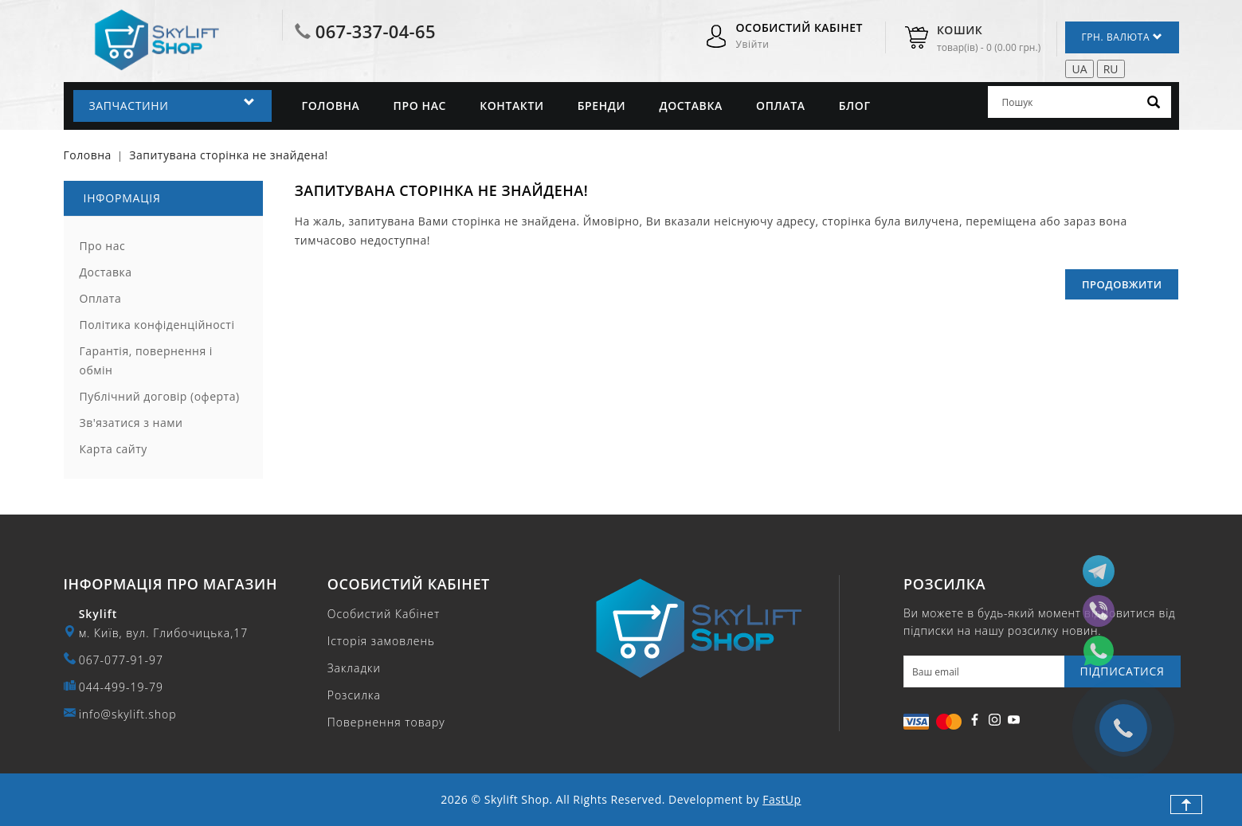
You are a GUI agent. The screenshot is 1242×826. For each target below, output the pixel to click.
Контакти (511, 105)
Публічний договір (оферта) (160, 396)
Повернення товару (386, 722)
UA (1079, 68)
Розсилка (354, 695)
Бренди (602, 105)
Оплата (780, 105)
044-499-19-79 (121, 687)
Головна (331, 105)
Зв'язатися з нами (131, 422)
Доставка (690, 105)
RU (1111, 68)
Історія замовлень (381, 640)
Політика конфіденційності (157, 324)
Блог (855, 105)
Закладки (354, 667)
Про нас (420, 105)
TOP (1186, 804)
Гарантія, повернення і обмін (146, 360)
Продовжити (1122, 284)
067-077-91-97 (121, 659)
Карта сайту (113, 448)
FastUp (781, 799)
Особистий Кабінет (383, 613)
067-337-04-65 (375, 31)
